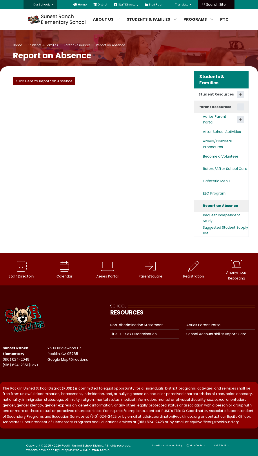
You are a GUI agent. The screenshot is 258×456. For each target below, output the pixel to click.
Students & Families (150, 19)
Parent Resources (77, 45)
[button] (43, 4)
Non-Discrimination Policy (165, 445)
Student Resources (216, 94)
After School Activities (222, 131)
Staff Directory (128, 4)
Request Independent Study (221, 218)
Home (82, 4)
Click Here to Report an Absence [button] (44, 81)
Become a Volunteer (220, 156)
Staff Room (156, 4)
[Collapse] (240, 106)
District (102, 4)
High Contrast (197, 445)
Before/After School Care (225, 168)
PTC (224, 19)
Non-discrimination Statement (136, 324)
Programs (198, 19)
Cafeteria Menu (216, 181)
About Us (106, 19)
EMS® (86, 450)
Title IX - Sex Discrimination (133, 333)
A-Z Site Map (219, 445)
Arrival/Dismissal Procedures (217, 144)
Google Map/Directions (67, 359)
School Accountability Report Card (216, 333)
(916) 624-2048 (16, 359)
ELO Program (214, 193)
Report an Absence (110, 45)
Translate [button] (182, 4)
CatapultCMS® (69, 450)
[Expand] (240, 94)
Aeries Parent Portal (214, 119)
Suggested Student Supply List (225, 230)
